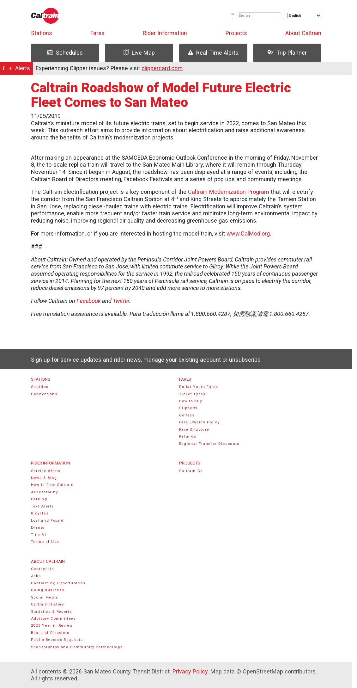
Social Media (44, 597)
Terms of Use (45, 542)
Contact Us (42, 569)
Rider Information (165, 33)
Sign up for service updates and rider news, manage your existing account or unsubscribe (146, 359)
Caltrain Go (191, 471)
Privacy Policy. (190, 671)
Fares (97, 33)
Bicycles (39, 513)
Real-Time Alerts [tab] (213, 52)
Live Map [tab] (139, 52)
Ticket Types (192, 394)
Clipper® (188, 408)
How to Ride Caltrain (52, 485)
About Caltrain (303, 33)
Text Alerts (42, 506)
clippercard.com (162, 68)
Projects (236, 33)
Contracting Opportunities (58, 583)
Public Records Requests (57, 640)
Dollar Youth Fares (198, 387)
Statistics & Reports (51, 612)
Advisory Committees (53, 619)
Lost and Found (47, 521)
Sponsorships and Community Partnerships (77, 647)
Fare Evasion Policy (199, 422)
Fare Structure (194, 429)
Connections (44, 394)
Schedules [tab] (65, 52)
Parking (39, 499)
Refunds (188, 436)
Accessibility (44, 492)
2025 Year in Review (52, 626)
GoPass (187, 415)
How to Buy (190, 401)
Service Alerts (46, 471)
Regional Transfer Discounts (209, 444)
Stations (41, 33)
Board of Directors (50, 633)
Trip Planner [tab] (287, 52)
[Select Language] (304, 15)
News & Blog (44, 478)
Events (38, 527)
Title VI (38, 535)
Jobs (36, 576)
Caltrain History (47, 604)
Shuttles (39, 387)
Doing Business (47, 590)
